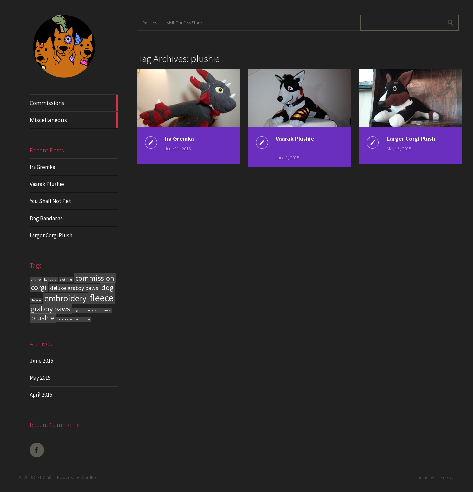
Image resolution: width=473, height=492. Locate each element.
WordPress (91, 477)
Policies (149, 23)
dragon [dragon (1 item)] (36, 300)
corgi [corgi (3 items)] (39, 287)
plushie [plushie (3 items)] (43, 317)
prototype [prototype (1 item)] (65, 319)
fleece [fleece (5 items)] (102, 298)
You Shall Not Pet (50, 201)
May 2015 (40, 377)
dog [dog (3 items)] (107, 287)
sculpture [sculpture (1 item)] (83, 319)
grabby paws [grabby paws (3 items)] (50, 308)
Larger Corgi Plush (51, 235)
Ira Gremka (42, 167)
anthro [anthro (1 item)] (36, 279)
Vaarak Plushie (47, 184)
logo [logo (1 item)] (76, 310)
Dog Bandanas (46, 218)
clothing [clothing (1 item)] (66, 279)
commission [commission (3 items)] (94, 278)
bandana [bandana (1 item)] (50, 279)
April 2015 (41, 394)
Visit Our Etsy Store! (185, 23)
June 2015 (41, 360)
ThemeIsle (444, 477)
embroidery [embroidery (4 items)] (65, 298)
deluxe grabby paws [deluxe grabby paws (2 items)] (74, 288)
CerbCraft (43, 477)
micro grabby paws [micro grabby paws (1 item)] (96, 310)
